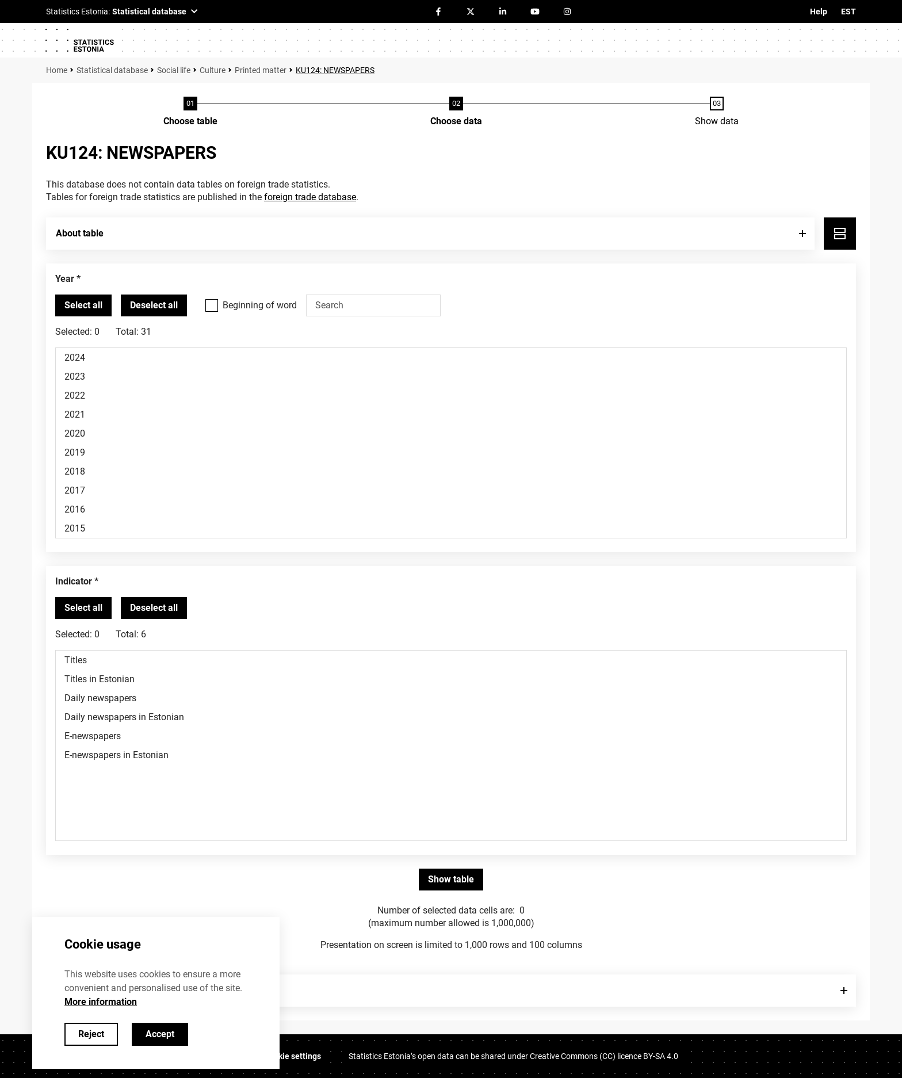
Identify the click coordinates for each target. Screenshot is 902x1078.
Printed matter (260, 70)
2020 (451, 433)
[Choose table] (190, 112)
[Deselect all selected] (154, 305)
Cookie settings (292, 1056)
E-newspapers (451, 736)
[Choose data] (456, 112)
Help (818, 11)
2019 (451, 452)
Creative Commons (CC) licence (604, 1056)
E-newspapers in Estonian (451, 755)
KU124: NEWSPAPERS (335, 70)
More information (100, 1001)
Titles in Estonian (451, 679)
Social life (173, 70)
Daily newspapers (451, 698)
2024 (451, 357)
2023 (451, 376)
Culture (213, 70)
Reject (91, 1034)
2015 (451, 528)
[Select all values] (83, 305)
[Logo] (79, 40)
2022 (451, 395)
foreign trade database (310, 197)
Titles (451, 660)
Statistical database (112, 70)
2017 (451, 490)
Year (64, 278)
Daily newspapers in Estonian (451, 717)
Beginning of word (260, 305)
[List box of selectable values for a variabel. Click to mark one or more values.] (451, 442)
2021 (451, 414)
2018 (451, 471)
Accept (160, 1034)
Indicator (73, 581)
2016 (451, 509)
